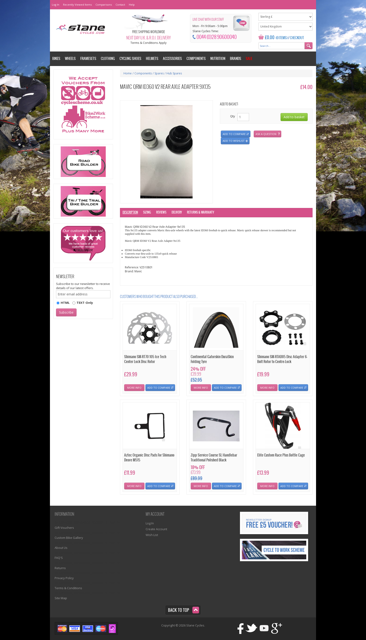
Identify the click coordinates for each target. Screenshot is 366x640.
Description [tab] (130, 212)
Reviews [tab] (161, 212)
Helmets (152, 59)
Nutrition (217, 59)
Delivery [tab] (177, 212)
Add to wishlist (234, 140)
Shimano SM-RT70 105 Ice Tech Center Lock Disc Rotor (145, 359)
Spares (159, 73)
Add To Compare (158, 387)
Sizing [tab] (147, 212)
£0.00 (269, 37)
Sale (249, 59)
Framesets (88, 59)
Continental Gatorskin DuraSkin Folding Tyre (212, 359)
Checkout (297, 38)
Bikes (56, 59)
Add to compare (234, 134)
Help (132, 4)
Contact (120, 4)
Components (143, 73)
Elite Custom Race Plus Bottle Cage (281, 455)
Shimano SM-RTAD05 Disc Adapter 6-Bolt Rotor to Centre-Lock (282, 359)
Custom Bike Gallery (69, 538)
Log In (55, 4)
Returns (60, 568)
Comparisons (103, 4)
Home (127, 73)
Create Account (156, 529)
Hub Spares (174, 73)
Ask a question (266, 134)
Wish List (152, 535)
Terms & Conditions (68, 588)
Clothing (108, 59)
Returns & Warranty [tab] (200, 212)
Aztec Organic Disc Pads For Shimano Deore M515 (149, 457)
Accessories (172, 59)
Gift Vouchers (64, 528)
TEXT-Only (85, 303)
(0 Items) (282, 38)
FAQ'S (59, 558)
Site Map (61, 598)
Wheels (70, 59)
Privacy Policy (64, 578)
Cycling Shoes (130, 59)
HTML (65, 303)
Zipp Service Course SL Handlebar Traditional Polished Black (214, 457)
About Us (61, 548)
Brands (235, 59)
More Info (134, 387)
